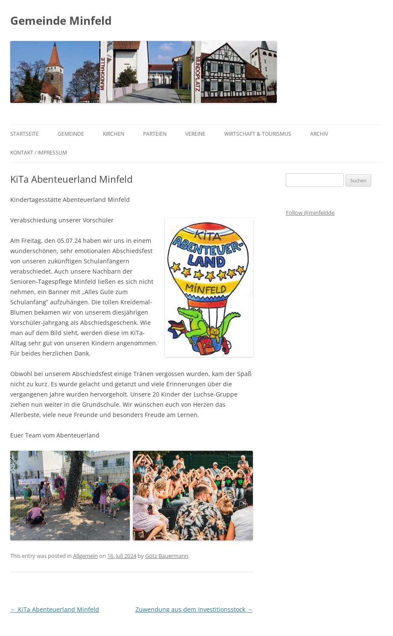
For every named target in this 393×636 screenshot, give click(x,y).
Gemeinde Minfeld (60, 20)
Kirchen (113, 133)
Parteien (155, 133)
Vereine (195, 133)
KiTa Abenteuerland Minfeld (54, 609)
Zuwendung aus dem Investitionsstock (194, 609)
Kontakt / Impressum (38, 152)
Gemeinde (71, 133)
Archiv (319, 133)
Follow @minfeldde (310, 212)
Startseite (24, 133)
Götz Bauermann (166, 556)
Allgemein (85, 556)
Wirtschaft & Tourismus (257, 133)
